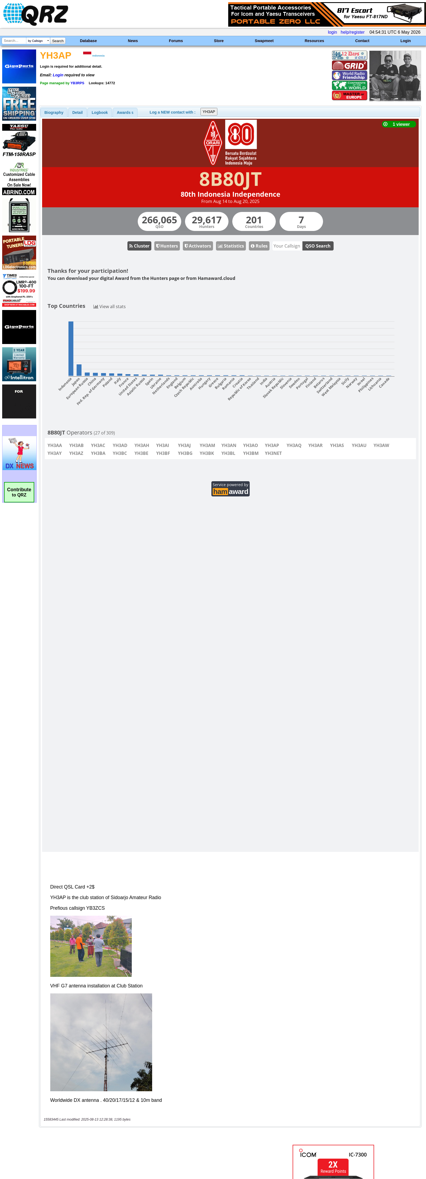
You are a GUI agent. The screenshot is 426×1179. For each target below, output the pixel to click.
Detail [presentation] (77, 112)
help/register (353, 32)
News (133, 41)
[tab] (54, 112)
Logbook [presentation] (100, 112)
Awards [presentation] (125, 112)
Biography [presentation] (54, 112)
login (332, 32)
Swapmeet (264, 41)
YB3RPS (77, 83)
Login (405, 41)
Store (219, 41)
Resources (314, 41)
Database (88, 41)
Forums (176, 41)
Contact (362, 41)
